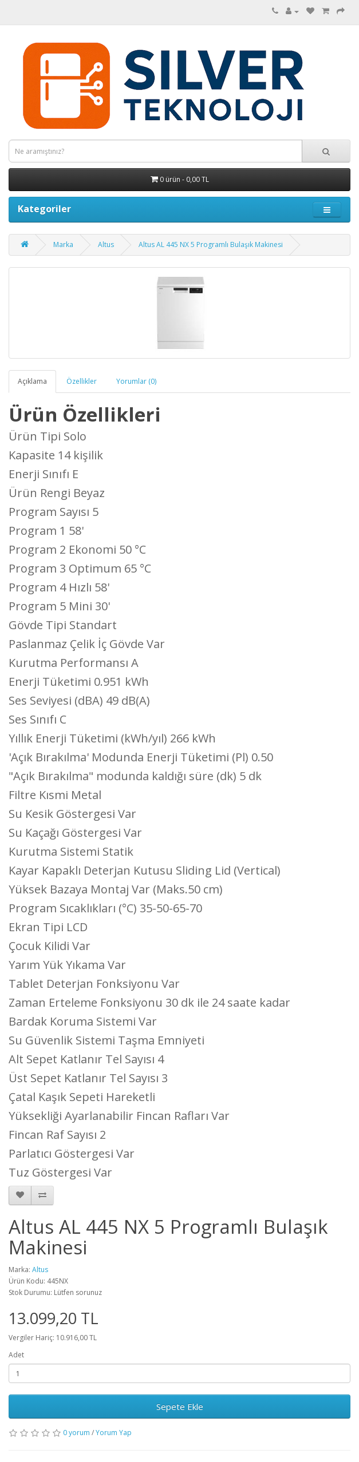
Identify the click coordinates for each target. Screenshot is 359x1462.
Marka (63, 244)
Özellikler (81, 381)
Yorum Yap (114, 1432)
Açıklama (32, 381)
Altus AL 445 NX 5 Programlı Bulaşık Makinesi (211, 244)
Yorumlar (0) (136, 381)
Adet (16, 1355)
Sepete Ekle (179, 1406)
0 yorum (76, 1432)
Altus (106, 244)
